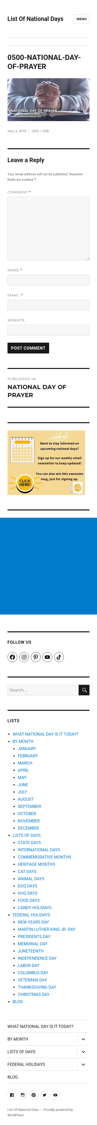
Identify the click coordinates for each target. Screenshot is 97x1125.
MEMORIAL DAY (33, 943)
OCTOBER (27, 813)
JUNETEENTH (31, 951)
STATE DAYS (29, 842)
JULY (22, 792)
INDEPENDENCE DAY (37, 958)
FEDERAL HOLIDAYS (31, 914)
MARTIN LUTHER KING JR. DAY (47, 929)
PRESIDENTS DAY (34, 936)
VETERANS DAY (32, 980)
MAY (22, 777)
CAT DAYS (27, 871)
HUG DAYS (28, 893)
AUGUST (26, 799)
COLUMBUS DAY (33, 972)
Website (16, 320)
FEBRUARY (28, 755)
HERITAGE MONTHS (36, 864)
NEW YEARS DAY (33, 922)
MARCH (25, 763)
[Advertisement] (48, 566)
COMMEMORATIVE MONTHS (44, 857)
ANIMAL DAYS (31, 878)
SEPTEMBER (29, 806)
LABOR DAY (29, 965)
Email (15, 295)
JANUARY (27, 748)
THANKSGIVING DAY (37, 987)
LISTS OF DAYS (27, 835)
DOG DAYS (27, 886)
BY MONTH (23, 741)
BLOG (18, 1001)
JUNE (23, 784)
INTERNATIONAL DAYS (39, 849)
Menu (82, 19)
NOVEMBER (29, 821)
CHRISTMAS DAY (34, 994)
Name (15, 270)
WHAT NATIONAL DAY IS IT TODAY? (46, 734)
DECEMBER (28, 828)
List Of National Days (36, 18)
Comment (19, 192)
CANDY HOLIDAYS (34, 907)
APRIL (23, 770)
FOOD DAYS (29, 900)
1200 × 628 (40, 131)
